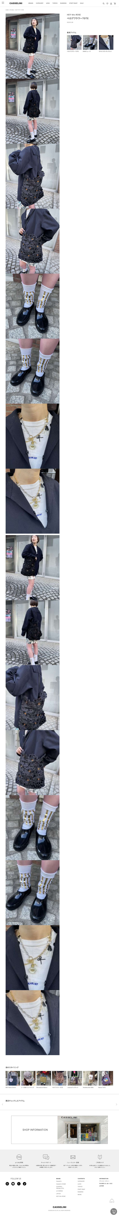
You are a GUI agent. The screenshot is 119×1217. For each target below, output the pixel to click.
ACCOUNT (111, 3)
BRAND (32, 3)
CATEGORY (41, 3)
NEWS (79, 1194)
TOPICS (56, 3)
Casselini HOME (61, 1184)
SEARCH (103, 3)
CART (114, 3)
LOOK (50, 3)
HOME (7, 10)
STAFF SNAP (75, 3)
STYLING (12, 10)
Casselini (59, 1181)
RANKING (65, 3)
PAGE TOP (111, 1202)
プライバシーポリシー (104, 1181)
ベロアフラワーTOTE (19, 10)
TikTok (24, 1184)
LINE (13, 1184)
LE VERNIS (59, 1191)
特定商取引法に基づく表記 (105, 1183)
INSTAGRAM (7, 1184)
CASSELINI (16, 3)
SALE (83, 3)
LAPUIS (58, 1193)
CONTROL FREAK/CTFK (60, 1187)
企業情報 (101, 1186)
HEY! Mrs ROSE (60, 1196)
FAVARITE (107, 3)
